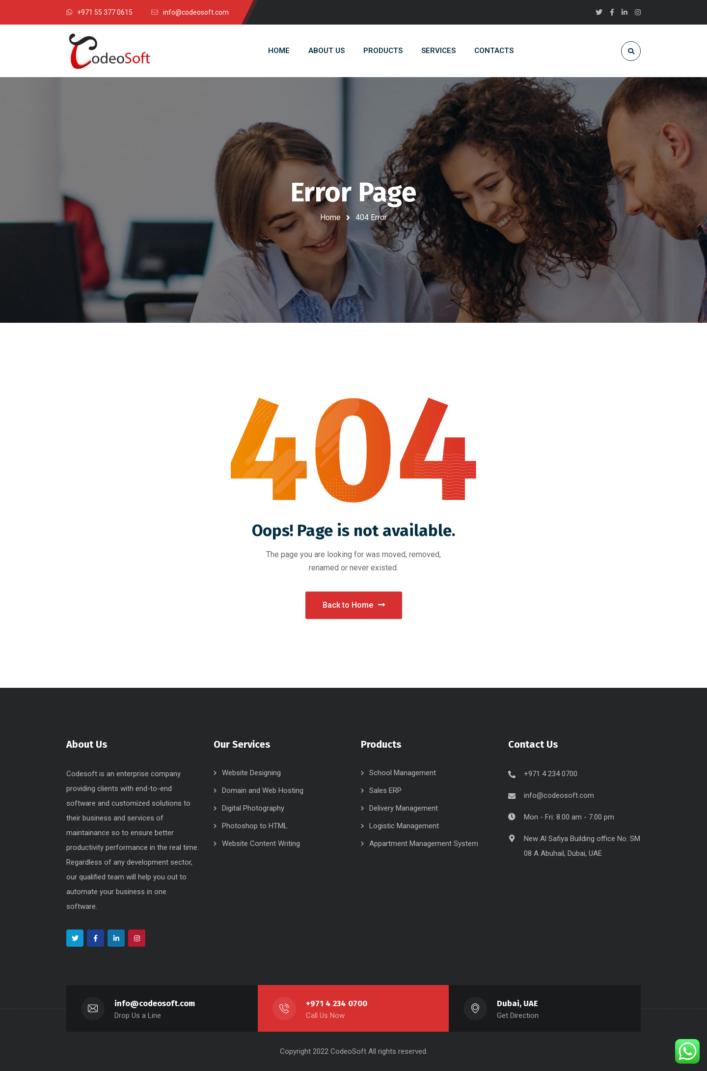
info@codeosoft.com (559, 795)
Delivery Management (403, 808)
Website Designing (251, 772)
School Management (402, 772)
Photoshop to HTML (255, 825)
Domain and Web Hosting (262, 790)
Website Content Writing (261, 843)
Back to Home (354, 605)
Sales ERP (385, 790)
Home (330, 217)
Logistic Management (404, 825)
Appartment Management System (423, 843)
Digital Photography (253, 808)
